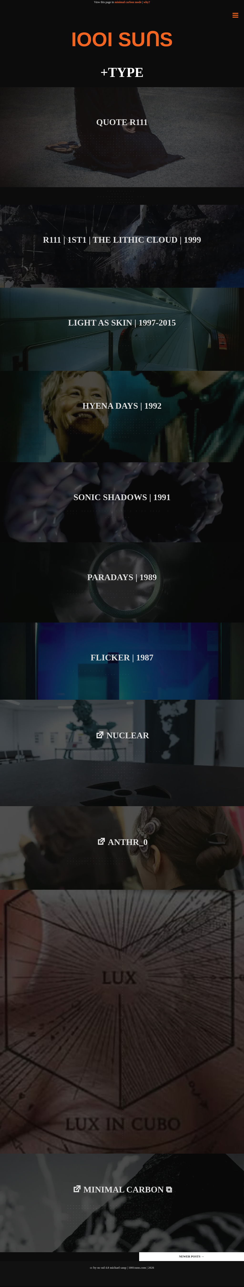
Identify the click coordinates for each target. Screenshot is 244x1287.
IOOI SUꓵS (122, 39)
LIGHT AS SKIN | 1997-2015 (122, 322)
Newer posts (191, 1257)
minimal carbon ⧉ (128, 1191)
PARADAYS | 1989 (122, 577)
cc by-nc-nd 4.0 (99, 1269)
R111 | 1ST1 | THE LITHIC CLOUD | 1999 (122, 240)
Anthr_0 (127, 843)
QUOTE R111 (122, 122)
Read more (121, 162)
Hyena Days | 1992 (122, 406)
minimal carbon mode (128, 2)
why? (146, 2)
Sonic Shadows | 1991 (122, 497)
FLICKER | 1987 (122, 657)
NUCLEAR (128, 736)
